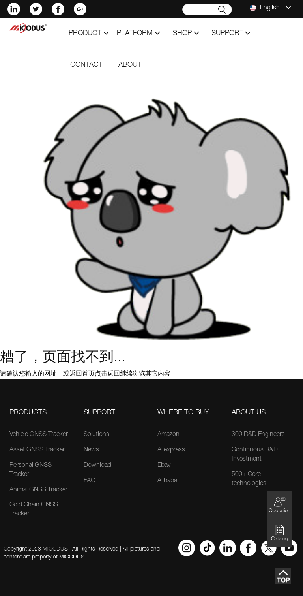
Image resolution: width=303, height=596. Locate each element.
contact (86, 65)
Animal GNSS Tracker (38, 490)
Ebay (163, 466)
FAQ (89, 481)
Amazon (168, 435)
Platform (138, 33)
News (91, 450)
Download (97, 466)
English (270, 7)
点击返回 (107, 374)
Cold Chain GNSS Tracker (33, 509)
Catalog (279, 533)
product (89, 33)
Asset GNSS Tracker (37, 450)
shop (186, 33)
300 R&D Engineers (258, 435)
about (129, 65)
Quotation (279, 505)
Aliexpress (171, 450)
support (231, 33)
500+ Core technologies (249, 479)
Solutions (96, 435)
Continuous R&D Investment (255, 455)
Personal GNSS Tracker (30, 470)
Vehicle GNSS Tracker (38, 435)
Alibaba (167, 481)
